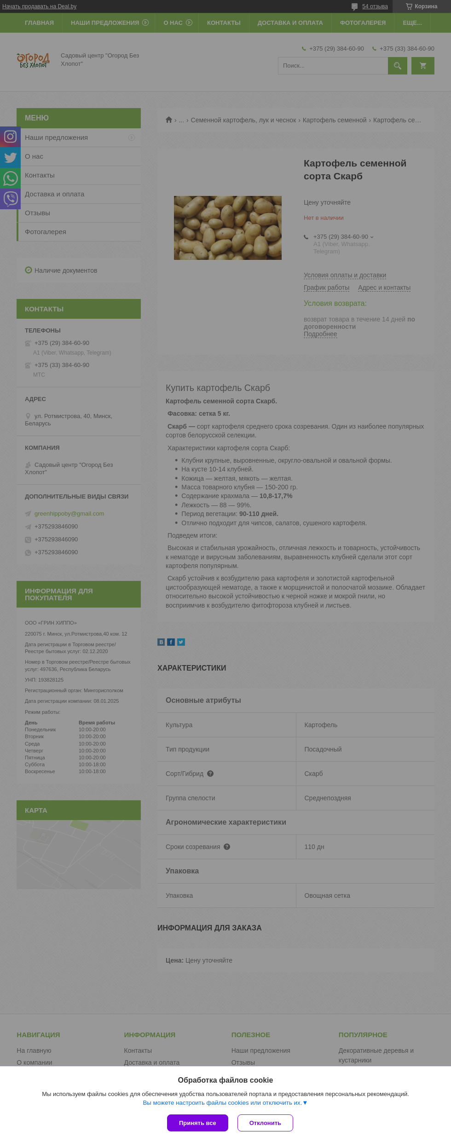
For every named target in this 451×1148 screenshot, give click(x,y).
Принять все (197, 1122)
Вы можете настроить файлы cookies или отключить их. (222, 1102)
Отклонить (265, 1122)
